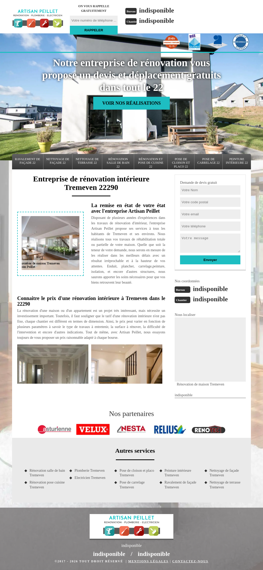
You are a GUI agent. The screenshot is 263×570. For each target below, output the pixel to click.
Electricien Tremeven (89, 478)
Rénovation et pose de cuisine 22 (150, 162)
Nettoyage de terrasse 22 (87, 161)
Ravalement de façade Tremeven (180, 484)
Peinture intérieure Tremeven (178, 473)
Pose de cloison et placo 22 (181, 162)
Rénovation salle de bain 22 (118, 162)
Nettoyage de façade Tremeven (224, 473)
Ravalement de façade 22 (27, 161)
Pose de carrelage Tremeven (132, 484)
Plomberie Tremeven (89, 470)
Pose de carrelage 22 (208, 161)
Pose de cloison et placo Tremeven (136, 473)
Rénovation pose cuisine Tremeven (47, 484)
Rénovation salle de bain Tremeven (47, 473)
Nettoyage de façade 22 (57, 161)
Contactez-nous (190, 561)
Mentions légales (148, 561)
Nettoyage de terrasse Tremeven (225, 484)
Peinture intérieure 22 (237, 161)
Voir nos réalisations (131, 103)
